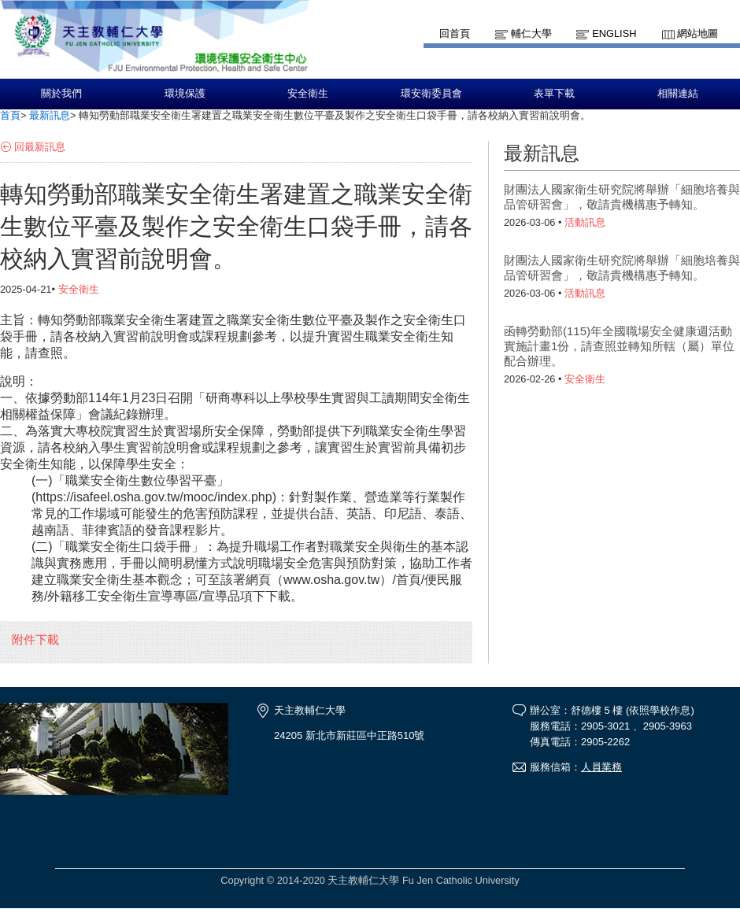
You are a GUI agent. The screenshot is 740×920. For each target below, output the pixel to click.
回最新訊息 (39, 147)
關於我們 (61, 93)
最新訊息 (49, 115)
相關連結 (677, 93)
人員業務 (601, 767)
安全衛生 (307, 93)
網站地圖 (697, 33)
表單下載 (554, 93)
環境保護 (185, 93)
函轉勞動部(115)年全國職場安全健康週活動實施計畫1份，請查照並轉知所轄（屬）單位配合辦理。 (619, 346)
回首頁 (454, 33)
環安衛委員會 (431, 93)
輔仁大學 (531, 33)
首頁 (10, 115)
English (614, 33)
